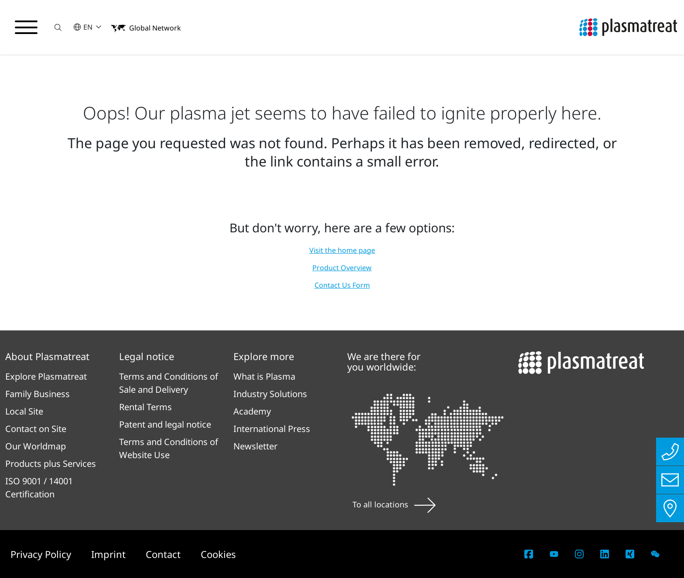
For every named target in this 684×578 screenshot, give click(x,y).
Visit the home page (342, 250)
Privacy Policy (42, 554)
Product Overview (342, 267)
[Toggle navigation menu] (26, 27)
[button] (58, 27)
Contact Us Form (342, 285)
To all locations (394, 504)
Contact (164, 554)
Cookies (218, 554)
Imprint (109, 554)
